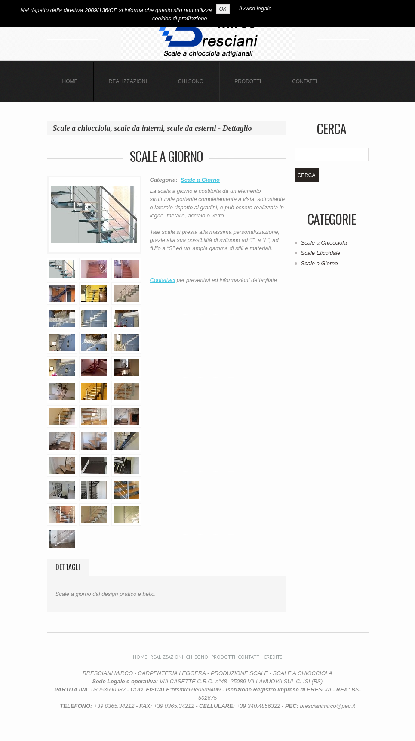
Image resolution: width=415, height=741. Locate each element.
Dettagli (67, 567)
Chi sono (190, 81)
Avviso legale (255, 8)
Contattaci (162, 280)
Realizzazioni (128, 81)
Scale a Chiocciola (324, 242)
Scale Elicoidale (321, 253)
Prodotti (247, 81)
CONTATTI (304, 81)
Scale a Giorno (200, 180)
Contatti (249, 657)
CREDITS (273, 657)
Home (70, 81)
